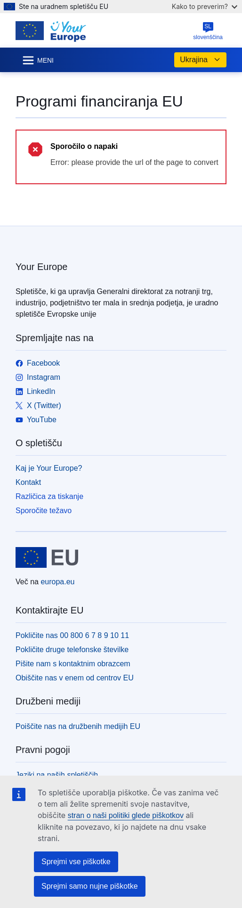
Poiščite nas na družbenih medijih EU (78, 726)
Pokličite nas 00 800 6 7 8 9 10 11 (72, 635)
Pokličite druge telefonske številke (72, 650)
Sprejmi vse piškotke (76, 862)
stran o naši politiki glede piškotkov (126, 815)
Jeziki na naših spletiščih (57, 775)
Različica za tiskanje (49, 496)
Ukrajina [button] (200, 60)
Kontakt (28, 482)
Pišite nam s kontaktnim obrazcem (73, 664)
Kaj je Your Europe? (49, 468)
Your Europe (41, 267)
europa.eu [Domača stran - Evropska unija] (57, 582)
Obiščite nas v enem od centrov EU (75, 678)
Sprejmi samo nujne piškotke (89, 886)
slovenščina (208, 31)
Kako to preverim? (204, 6)
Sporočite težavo (44, 511)
